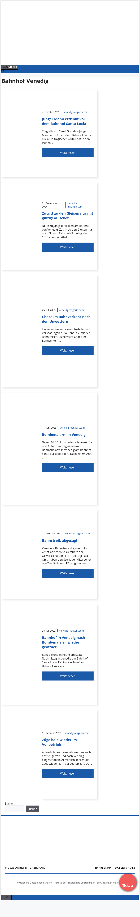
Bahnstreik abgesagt (59, 540)
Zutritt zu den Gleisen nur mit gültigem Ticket (67, 215)
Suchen (9, 803)
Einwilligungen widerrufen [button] (110, 882)
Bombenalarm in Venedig (64, 434)
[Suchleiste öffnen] (4, 71)
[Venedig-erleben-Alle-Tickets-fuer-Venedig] (71, 58)
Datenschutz (125, 867)
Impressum (103, 867)
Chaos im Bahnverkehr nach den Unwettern (66, 319)
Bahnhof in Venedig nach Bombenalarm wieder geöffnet (63, 642)
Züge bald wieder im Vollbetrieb (59, 742)
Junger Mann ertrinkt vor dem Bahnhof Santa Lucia (64, 121)
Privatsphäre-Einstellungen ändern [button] (34, 882)
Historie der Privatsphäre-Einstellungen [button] (74, 882)
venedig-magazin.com (76, 112)
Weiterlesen (67, 153)
